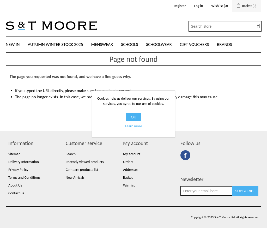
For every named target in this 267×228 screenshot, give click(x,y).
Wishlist (129, 185)
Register (180, 6)
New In (13, 44)
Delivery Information (23, 162)
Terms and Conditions (24, 177)
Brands (224, 44)
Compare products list (82, 169)
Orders (128, 162)
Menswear (102, 44)
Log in (198, 6)
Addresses (130, 169)
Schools (129, 44)
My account (132, 154)
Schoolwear (159, 44)
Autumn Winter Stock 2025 (55, 44)
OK (133, 117)
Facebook (185, 155)
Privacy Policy (18, 169)
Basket (128, 177)
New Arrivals (75, 177)
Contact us (16, 193)
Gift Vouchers (194, 44)
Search (71, 154)
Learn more (133, 126)
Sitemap (14, 154)
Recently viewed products (85, 162)
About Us (15, 185)
